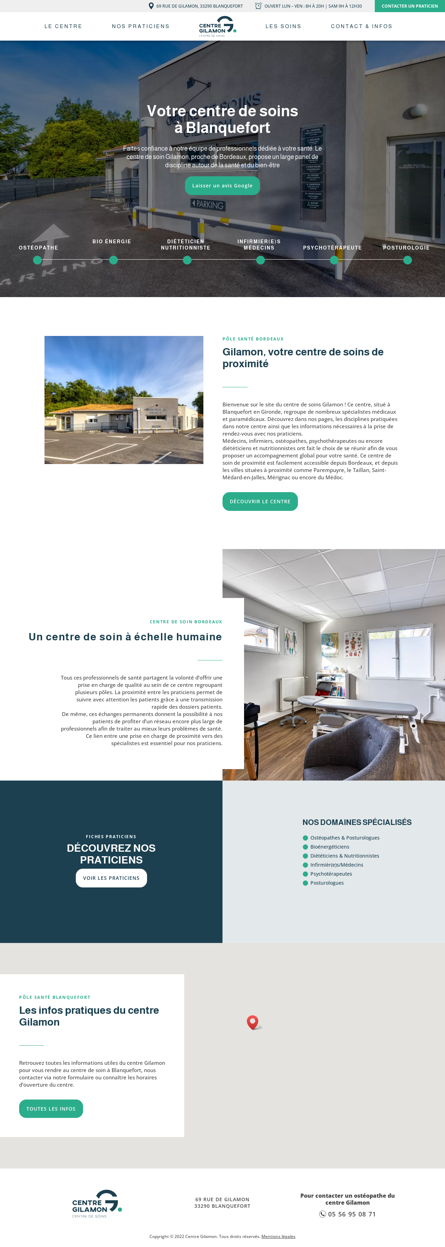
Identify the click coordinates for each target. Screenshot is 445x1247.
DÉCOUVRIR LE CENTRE (260, 501)
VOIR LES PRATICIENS (111, 878)
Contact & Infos (362, 26)
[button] (255, 1022)
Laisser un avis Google (222, 185)
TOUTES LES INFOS (51, 1108)
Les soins (284, 26)
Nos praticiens (141, 26)
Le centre (63, 26)
